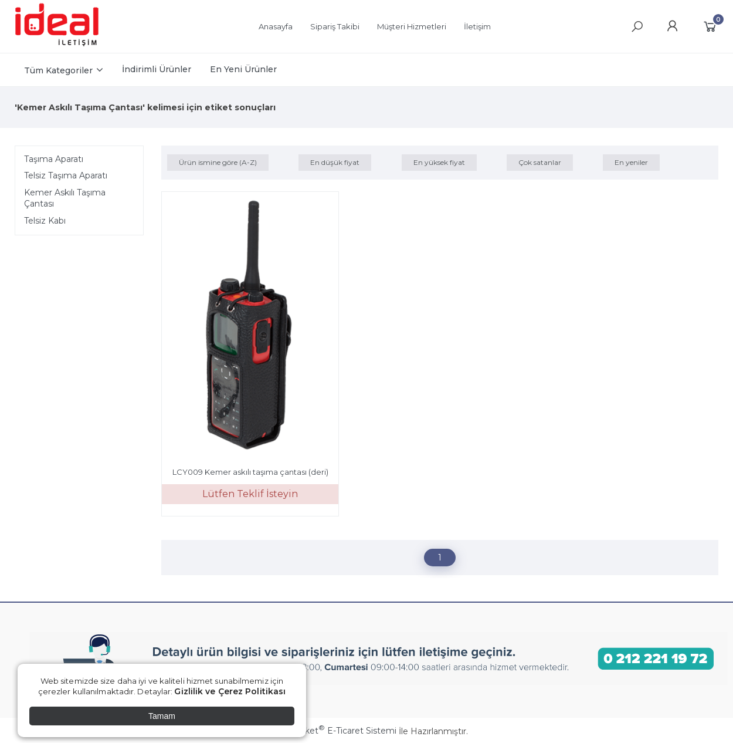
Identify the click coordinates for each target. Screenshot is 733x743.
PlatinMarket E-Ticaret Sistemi (331, 730)
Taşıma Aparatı (53, 159)
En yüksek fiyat (439, 162)
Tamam (161, 716)
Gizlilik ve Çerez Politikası (230, 691)
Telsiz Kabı (45, 220)
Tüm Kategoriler (58, 70)
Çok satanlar (539, 162)
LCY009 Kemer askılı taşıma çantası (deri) (250, 472)
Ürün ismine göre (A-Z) (218, 162)
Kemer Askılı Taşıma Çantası (65, 198)
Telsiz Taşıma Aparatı (65, 175)
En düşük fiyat (334, 162)
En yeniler (631, 162)
